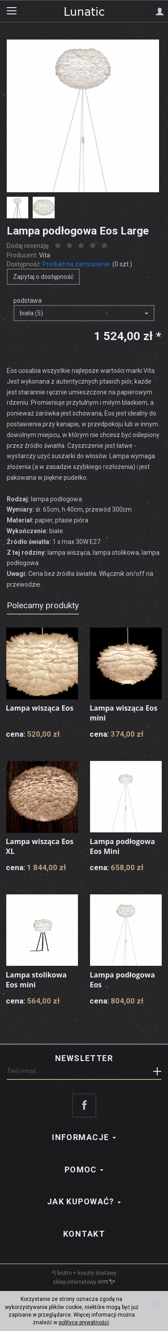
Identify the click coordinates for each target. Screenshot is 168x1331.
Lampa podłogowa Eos (122, 980)
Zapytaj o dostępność (43, 276)
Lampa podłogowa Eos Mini (122, 846)
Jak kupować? (84, 1201)
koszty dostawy (97, 1273)
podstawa (27, 300)
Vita (44, 255)
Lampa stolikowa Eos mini (36, 980)
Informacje (84, 1137)
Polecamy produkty (43, 605)
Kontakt (84, 1233)
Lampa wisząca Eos (39, 708)
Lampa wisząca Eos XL (39, 846)
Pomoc (84, 1169)
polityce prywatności (84, 1322)
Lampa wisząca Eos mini (123, 713)
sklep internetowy (84, 1282)
